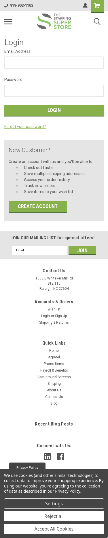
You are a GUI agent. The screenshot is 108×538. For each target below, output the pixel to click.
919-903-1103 (18, 5)
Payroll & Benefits (54, 370)
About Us (54, 390)
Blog (54, 403)
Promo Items (54, 364)
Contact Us (54, 397)
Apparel (54, 357)
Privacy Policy (67, 491)
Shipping (54, 384)
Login (45, 316)
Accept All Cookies (54, 529)
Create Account (38, 206)
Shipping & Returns (54, 323)
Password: (13, 79)
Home (54, 351)
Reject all (54, 516)
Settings (54, 503)
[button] (27, 468)
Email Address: (17, 51)
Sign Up (61, 316)
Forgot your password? (25, 126)
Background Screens (54, 377)
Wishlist (54, 309)
